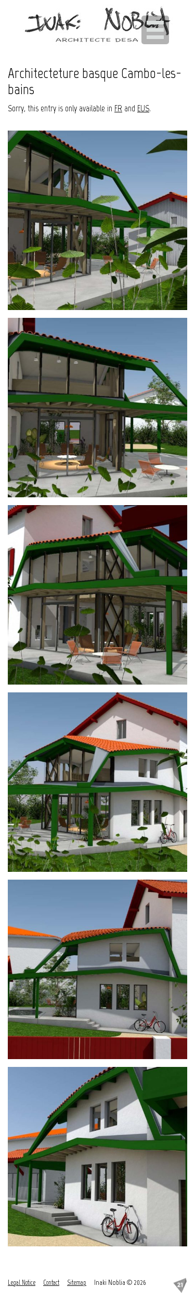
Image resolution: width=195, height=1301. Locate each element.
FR (118, 108)
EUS (143, 108)
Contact (51, 1282)
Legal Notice (21, 1282)
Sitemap (76, 1282)
